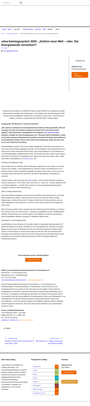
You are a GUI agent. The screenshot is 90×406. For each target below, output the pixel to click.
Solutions (35, 378)
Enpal (30, 180)
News (9, 29)
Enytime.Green (28, 158)
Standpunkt (35, 381)
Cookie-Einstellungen (69, 381)
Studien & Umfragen (38, 389)
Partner (38, 29)
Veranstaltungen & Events (12, 33)
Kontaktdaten (69, 372)
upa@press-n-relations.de (9, 320)
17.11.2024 (4, 48)
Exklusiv (17, 29)
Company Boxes (28, 29)
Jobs (44, 29)
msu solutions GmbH (51, 132)
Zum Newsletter (33, 259)
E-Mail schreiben (77, 74)
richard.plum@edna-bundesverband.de (13, 280)
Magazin (35, 374)
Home (4, 29)
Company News (37, 366)
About (58, 29)
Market (50, 29)
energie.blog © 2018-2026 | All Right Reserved (12, 403)
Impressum (79, 403)
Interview (35, 370)
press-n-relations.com (26, 320)
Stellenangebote (37, 385)
